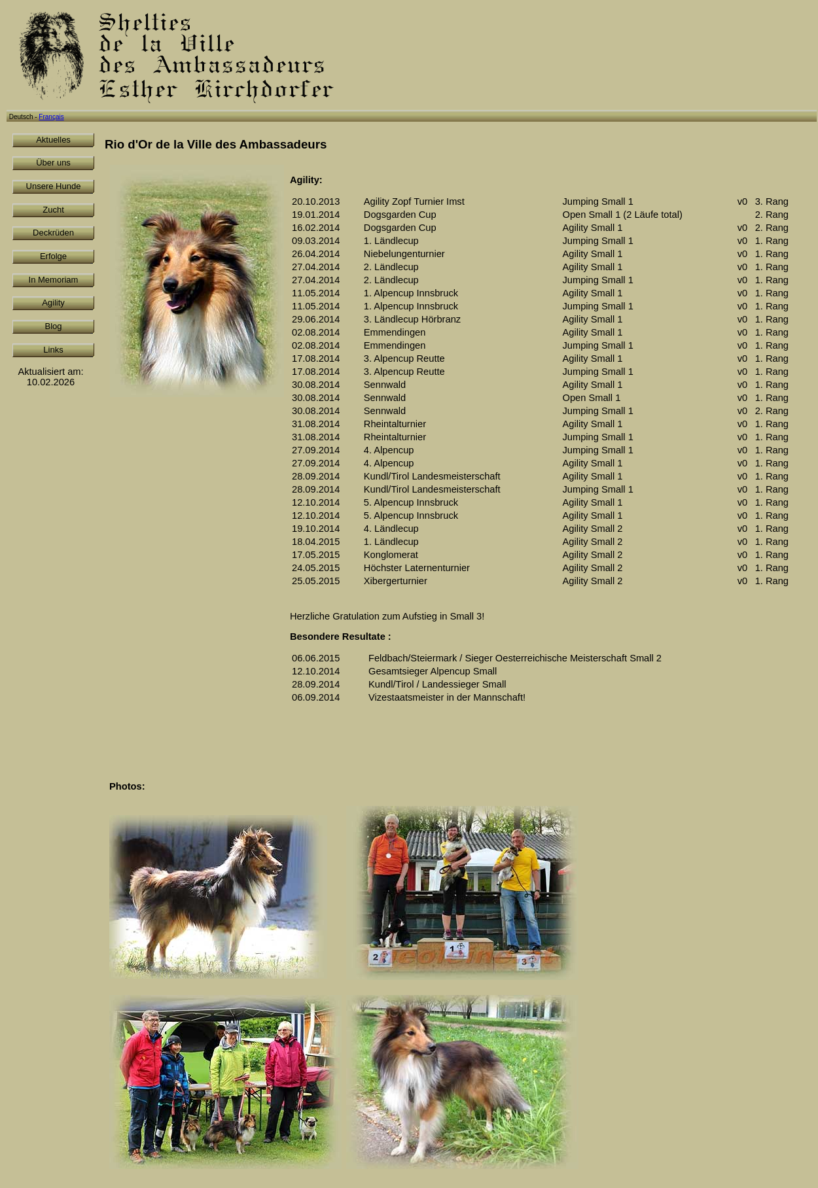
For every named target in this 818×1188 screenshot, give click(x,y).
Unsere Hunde (53, 186)
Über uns (53, 162)
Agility (53, 302)
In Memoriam (54, 280)
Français (51, 116)
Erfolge (53, 256)
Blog (53, 326)
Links (53, 350)
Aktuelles (53, 140)
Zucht (53, 210)
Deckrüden (53, 232)
